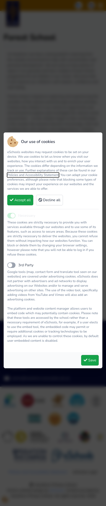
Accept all (20, 200)
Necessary (26, 215)
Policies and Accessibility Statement (33, 175)
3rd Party (26, 265)
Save (90, 360)
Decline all (49, 200)
